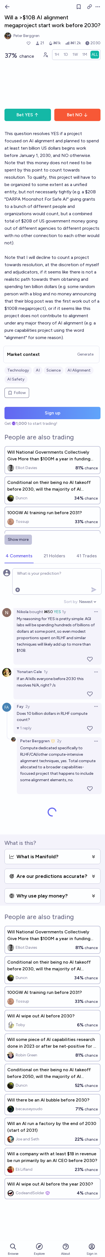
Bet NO (77, 114)
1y (64, 611)
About (65, 1249)
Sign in (92, 1249)
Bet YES (28, 114)
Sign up (52, 413)
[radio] (56, 55)
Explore (39, 1249)
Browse (13, 1249)
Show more (18, 539)
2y (27, 706)
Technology (18, 370)
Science (53, 370)
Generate (85, 354)
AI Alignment (79, 370)
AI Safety (16, 379)
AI (38, 370)
